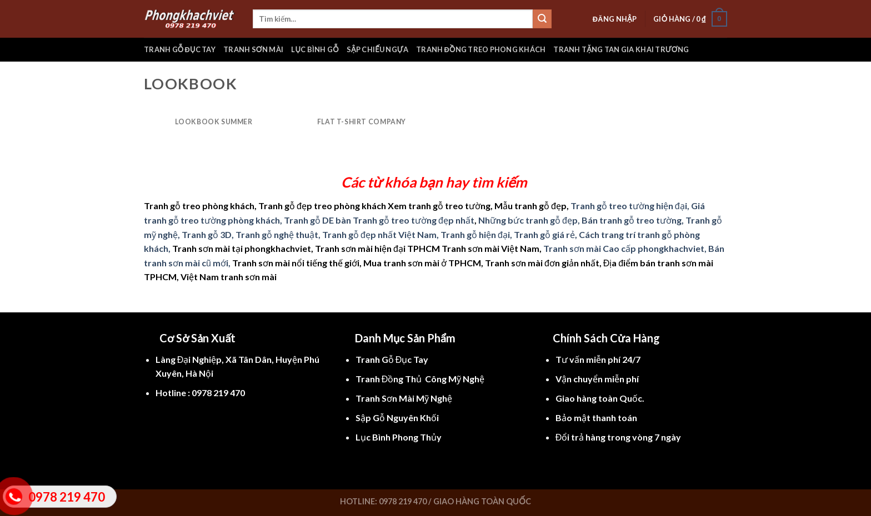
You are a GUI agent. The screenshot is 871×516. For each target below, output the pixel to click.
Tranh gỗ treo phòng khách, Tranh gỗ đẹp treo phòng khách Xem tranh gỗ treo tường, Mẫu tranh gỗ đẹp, (356, 205)
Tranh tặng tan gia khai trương (621, 49)
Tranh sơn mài (253, 49)
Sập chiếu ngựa (377, 49)
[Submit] (542, 18)
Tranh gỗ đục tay (180, 49)
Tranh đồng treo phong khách (480, 49)
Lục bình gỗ (314, 49)
